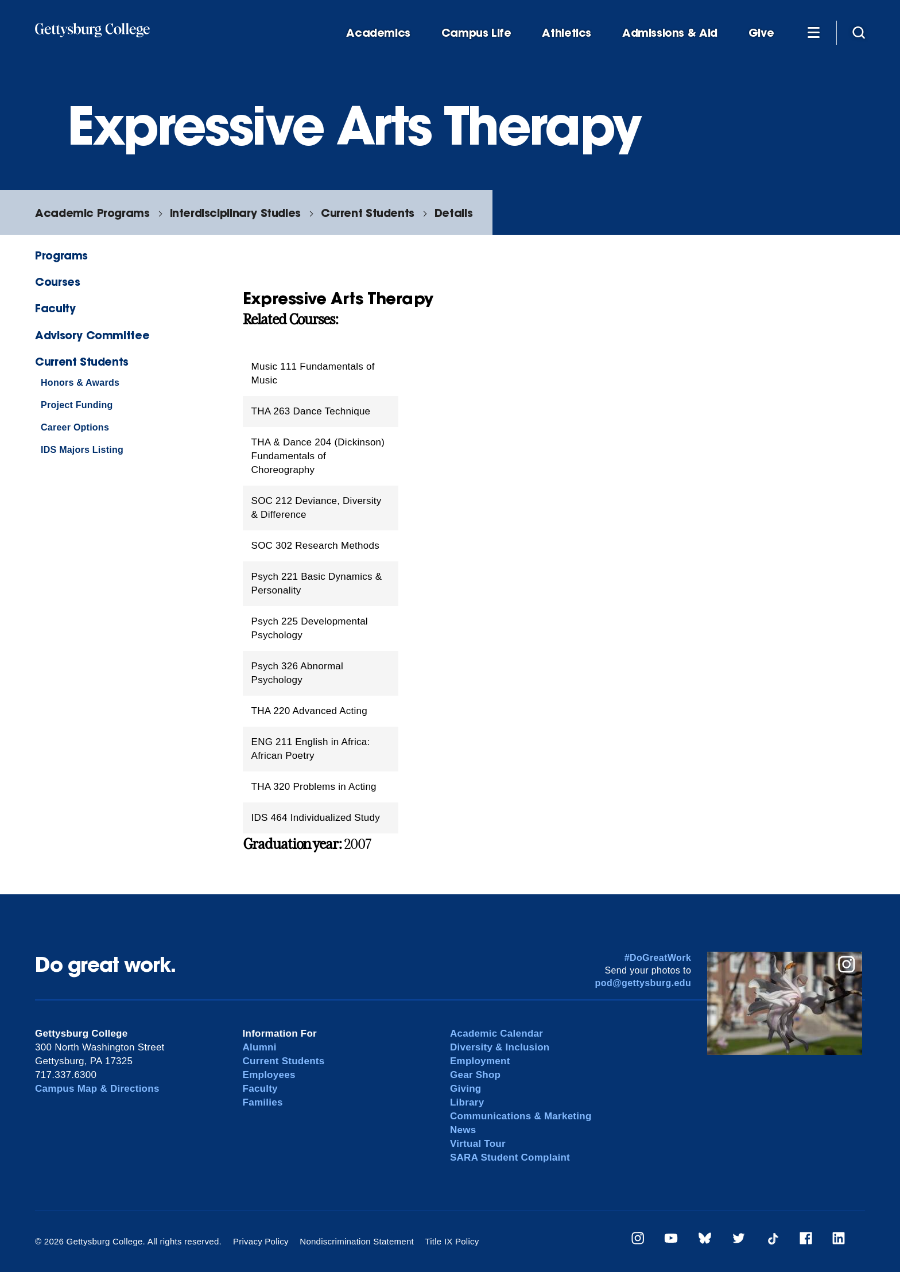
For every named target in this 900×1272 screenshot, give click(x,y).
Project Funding (77, 405)
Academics (378, 33)
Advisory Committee (92, 335)
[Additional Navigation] (813, 32)
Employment (480, 1061)
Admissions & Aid (669, 33)
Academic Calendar (496, 1033)
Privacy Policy (261, 1241)
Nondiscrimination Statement (357, 1241)
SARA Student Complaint (510, 1157)
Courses (57, 282)
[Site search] (858, 32)
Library (467, 1102)
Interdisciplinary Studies (235, 212)
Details (453, 212)
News (463, 1129)
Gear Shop (475, 1074)
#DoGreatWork (658, 958)
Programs (61, 255)
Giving (465, 1088)
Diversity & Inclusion (500, 1047)
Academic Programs (92, 212)
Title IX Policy (452, 1241)
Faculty (55, 308)
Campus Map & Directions (97, 1088)
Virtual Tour (478, 1143)
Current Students (367, 212)
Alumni (260, 1047)
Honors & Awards (80, 382)
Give (761, 33)
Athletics (566, 33)
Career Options (75, 427)
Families (263, 1102)
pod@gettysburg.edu (643, 983)
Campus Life (476, 33)
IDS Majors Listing (82, 450)
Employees (269, 1074)
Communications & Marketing (521, 1116)
